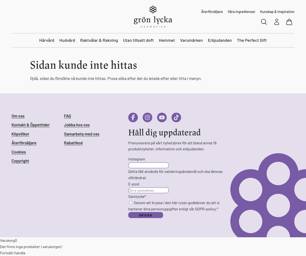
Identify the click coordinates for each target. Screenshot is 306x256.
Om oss (18, 115)
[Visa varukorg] (289, 21)
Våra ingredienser (241, 11)
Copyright (20, 160)
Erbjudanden (220, 40)
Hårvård (46, 40)
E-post (134, 184)
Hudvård (67, 40)
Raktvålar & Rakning (99, 40)
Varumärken (191, 40)
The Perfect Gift (252, 40)
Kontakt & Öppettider (31, 124)
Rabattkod (73, 142)
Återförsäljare (212, 11)
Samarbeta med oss (81, 133)
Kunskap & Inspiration (277, 11)
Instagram (136, 159)
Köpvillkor (20, 133)
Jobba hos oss (77, 124)
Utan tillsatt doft (138, 40)
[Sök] (264, 21)
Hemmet (167, 40)
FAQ (67, 115)
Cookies (19, 151)
